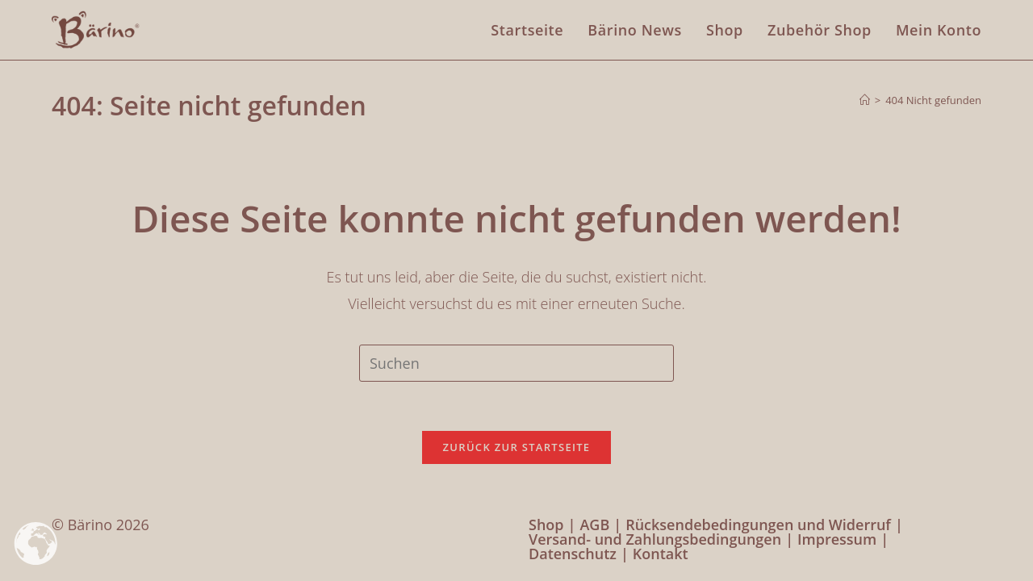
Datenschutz (573, 553)
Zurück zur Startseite (517, 447)
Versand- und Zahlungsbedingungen (655, 539)
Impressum (836, 539)
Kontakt (660, 553)
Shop (546, 524)
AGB (594, 524)
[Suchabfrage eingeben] (516, 363)
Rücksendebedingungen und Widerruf (758, 524)
